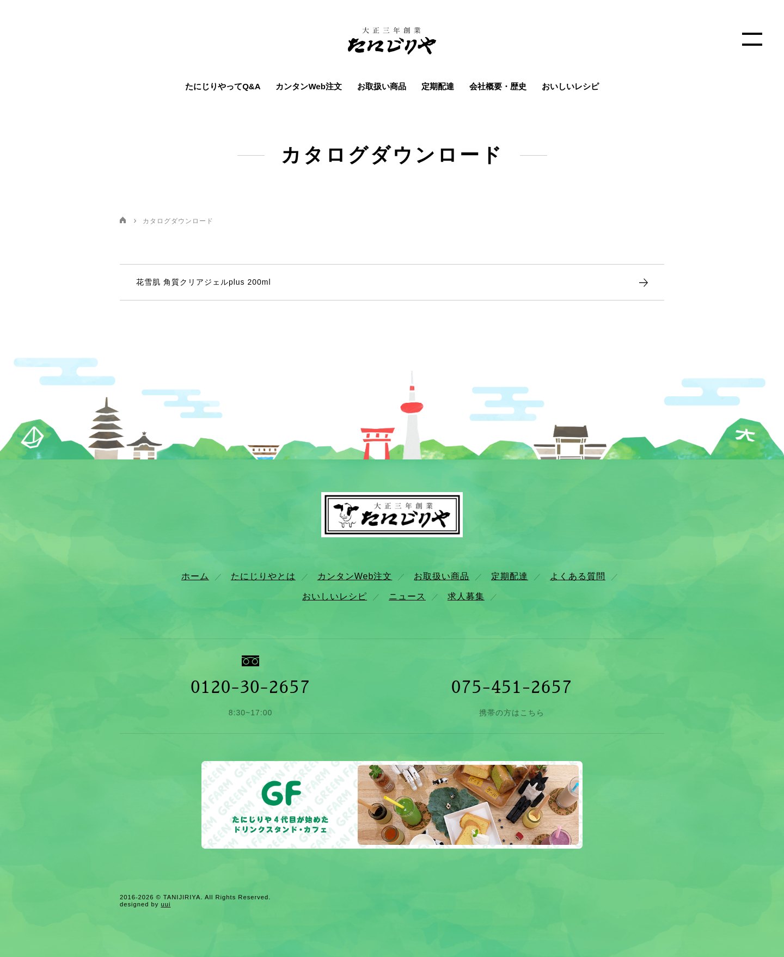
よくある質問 (577, 576)
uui (165, 904)
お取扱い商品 (381, 86)
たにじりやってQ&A (222, 86)
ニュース (407, 596)
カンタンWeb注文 (308, 86)
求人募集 (466, 596)
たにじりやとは (263, 576)
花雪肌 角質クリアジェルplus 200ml (203, 282)
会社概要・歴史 (497, 86)
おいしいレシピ (570, 86)
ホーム (195, 576)
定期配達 (437, 86)
